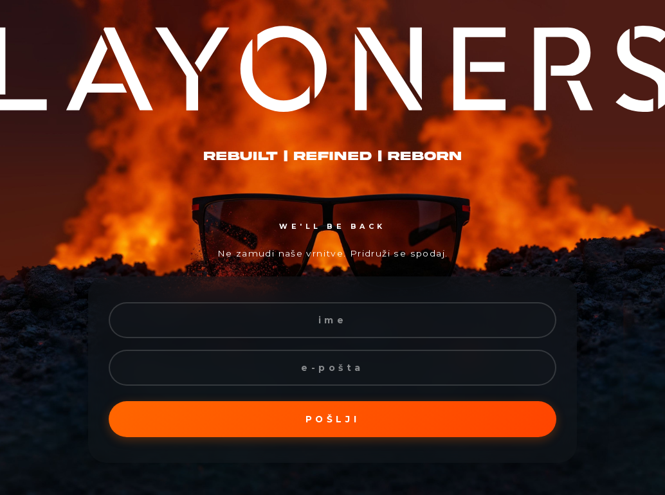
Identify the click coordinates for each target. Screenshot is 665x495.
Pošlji (332, 419)
